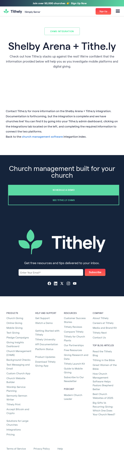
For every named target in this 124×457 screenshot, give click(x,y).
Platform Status (44, 349)
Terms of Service (16, 448)
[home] (22, 11)
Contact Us (99, 337)
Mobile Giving (14, 327)
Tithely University (45, 339)
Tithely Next (100, 332)
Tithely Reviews (73, 326)
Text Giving (13, 332)
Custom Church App (18, 373)
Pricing (10, 434)
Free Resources (73, 350)
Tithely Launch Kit (74, 363)
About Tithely (100, 318)
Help (60, 448)
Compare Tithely (73, 331)
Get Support (42, 318)
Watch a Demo (44, 322)
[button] (118, 11)
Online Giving (14, 322)
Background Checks (18, 359)
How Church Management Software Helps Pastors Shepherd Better (103, 381)
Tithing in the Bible (104, 360)
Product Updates (45, 356)
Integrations (13, 429)
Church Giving (14, 318)
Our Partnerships (74, 345)
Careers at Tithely (103, 322)
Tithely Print (13, 404)
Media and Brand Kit (105, 327)
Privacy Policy (42, 448)
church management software (42, 136)
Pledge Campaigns (17, 337)
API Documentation (46, 344)
